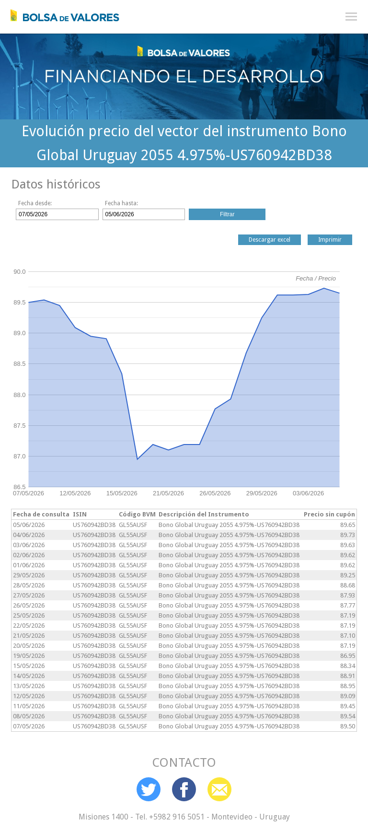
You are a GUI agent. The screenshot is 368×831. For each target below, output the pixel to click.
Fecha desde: (35, 203)
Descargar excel (269, 239)
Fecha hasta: (121, 203)
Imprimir (330, 239)
